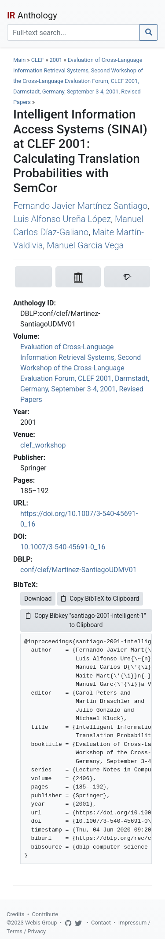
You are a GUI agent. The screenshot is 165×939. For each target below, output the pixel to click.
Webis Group (41, 922)
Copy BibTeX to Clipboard (100, 598)
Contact (101, 922)
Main (19, 60)
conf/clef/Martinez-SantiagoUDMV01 (78, 570)
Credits (15, 914)
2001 (56, 60)
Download (37, 598)
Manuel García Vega (85, 245)
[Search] (73, 32)
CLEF (37, 60)
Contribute (45, 914)
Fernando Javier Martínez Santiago (80, 206)
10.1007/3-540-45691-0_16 (62, 547)
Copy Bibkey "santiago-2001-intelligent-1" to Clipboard (86, 620)
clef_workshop (43, 445)
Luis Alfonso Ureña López (62, 219)
